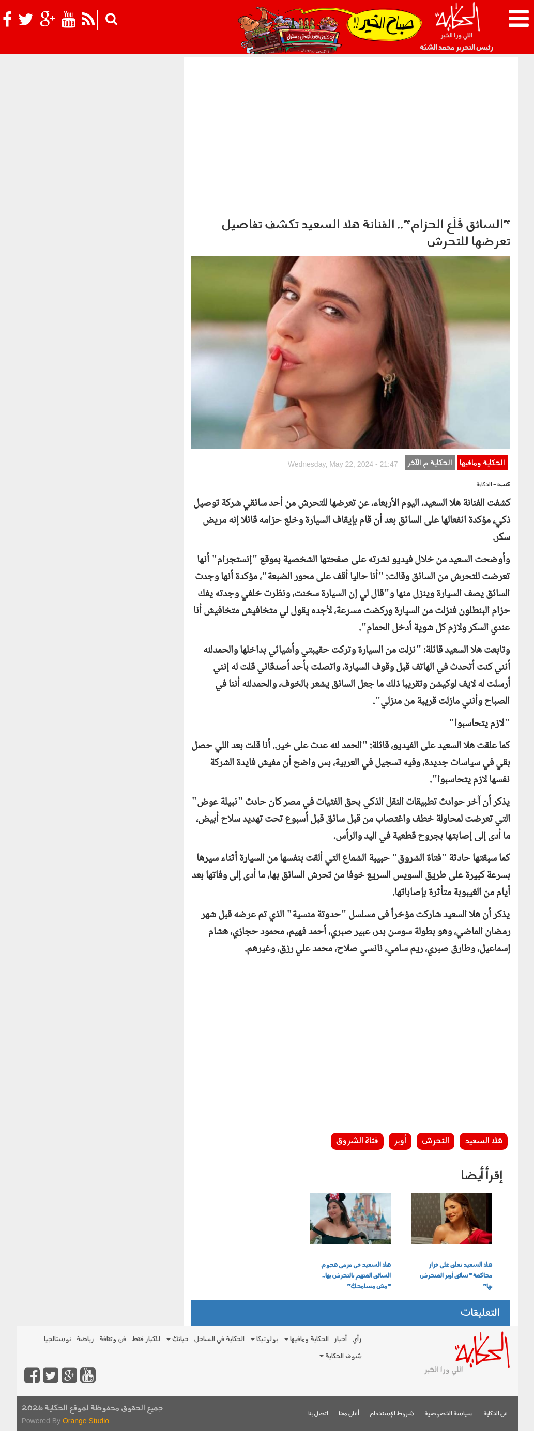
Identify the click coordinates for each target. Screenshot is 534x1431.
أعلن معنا (349, 1414)
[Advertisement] (350, 134)
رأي (357, 1339)
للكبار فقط (145, 1339)
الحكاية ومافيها (482, 463)
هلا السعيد (483, 1141)
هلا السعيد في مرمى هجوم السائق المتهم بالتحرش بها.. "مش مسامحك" (356, 1275)
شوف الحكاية (340, 1356)
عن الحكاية (495, 1414)
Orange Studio (86, 1421)
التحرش (435, 1141)
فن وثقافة (112, 1339)
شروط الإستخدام (392, 1414)
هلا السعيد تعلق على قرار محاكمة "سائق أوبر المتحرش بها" (455, 1275)
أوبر (400, 1141)
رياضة (85, 1339)
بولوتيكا (264, 1339)
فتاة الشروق (357, 1141)
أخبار (340, 1339)
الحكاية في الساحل (219, 1339)
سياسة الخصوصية (448, 1414)
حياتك (177, 1339)
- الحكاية (486, 485)
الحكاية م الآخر (429, 463)
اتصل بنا (318, 1414)
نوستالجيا (57, 1339)
